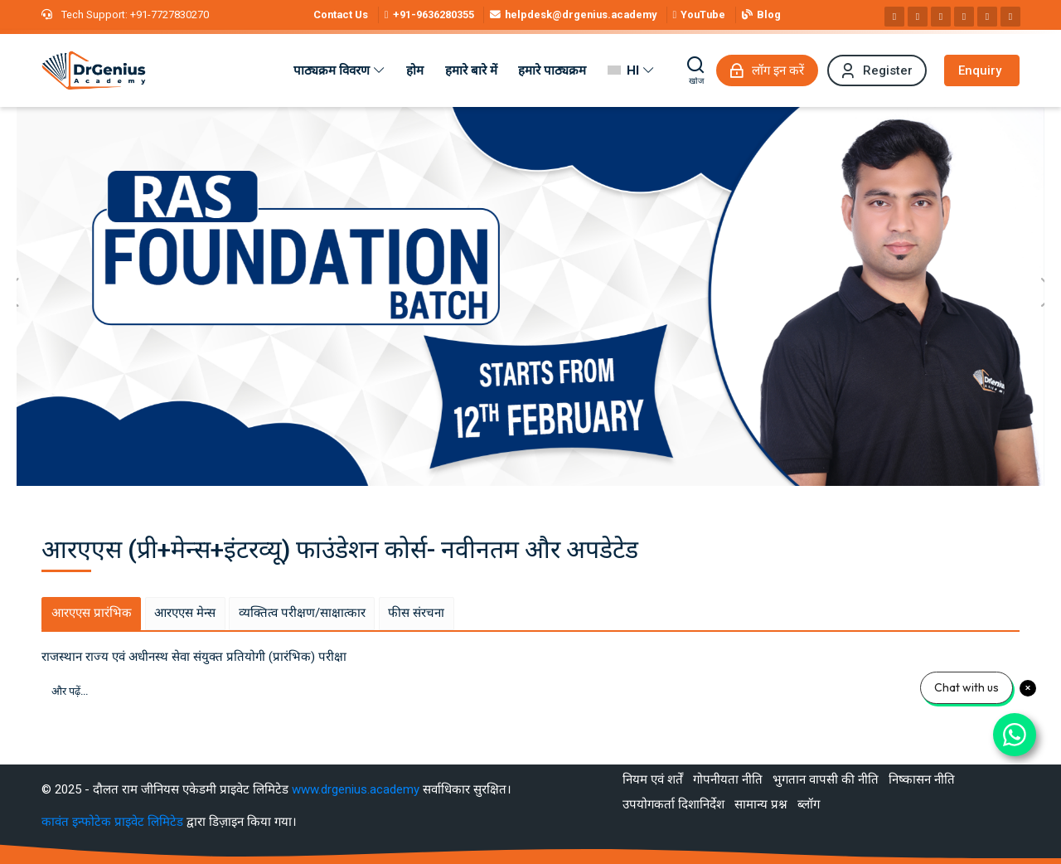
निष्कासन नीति (922, 779)
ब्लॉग (808, 804)
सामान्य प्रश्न (760, 804)
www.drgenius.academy (355, 789)
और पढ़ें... (69, 691)
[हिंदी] (630, 70)
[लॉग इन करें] (767, 70)
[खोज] (696, 70)
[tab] (91, 613)
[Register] (877, 70)
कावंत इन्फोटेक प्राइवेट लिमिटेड (114, 821)
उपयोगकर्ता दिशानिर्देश (673, 804)
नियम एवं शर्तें (653, 779)
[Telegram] (1010, 17)
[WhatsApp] (987, 17)
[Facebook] (894, 17)
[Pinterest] (964, 17)
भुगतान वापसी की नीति (826, 779)
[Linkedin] (941, 17)
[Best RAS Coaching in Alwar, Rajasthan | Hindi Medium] (93, 70)
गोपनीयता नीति (728, 779)
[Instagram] (918, 17)
